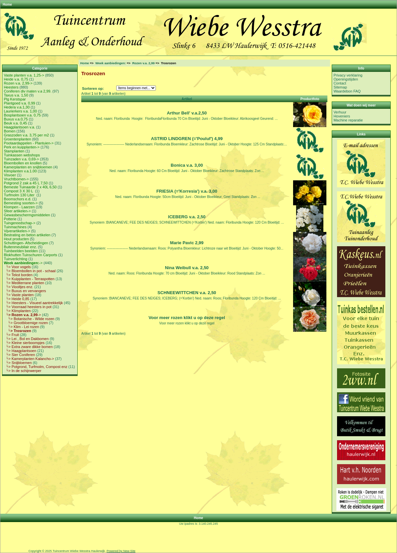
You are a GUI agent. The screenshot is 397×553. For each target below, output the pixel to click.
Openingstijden (345, 79)
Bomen (9, 131)
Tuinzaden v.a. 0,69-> (21, 159)
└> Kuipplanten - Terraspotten (29, 279)
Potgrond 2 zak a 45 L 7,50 (26, 183)
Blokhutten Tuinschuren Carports (30, 255)
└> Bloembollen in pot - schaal (29, 271)
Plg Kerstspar (15, 99)
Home (7, 4)
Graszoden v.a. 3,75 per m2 (26, 135)
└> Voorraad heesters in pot (27, 307)
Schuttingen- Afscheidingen (26, 243)
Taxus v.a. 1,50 (16, 95)
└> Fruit (11, 335)
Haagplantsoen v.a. (19, 127)
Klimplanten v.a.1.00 (20, 171)
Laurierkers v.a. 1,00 (20, 111)
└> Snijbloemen (18, 363)
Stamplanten (14, 151)
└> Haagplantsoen (20, 351)
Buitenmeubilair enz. (20, 247)
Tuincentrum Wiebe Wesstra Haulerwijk (79, 551)
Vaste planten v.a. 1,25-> (24, 75)
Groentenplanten (17, 139)
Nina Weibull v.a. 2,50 (186, 267)
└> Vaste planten (19, 295)
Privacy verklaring (347, 75)
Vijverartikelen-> (17, 231)
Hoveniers (341, 116)
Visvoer (10, 175)
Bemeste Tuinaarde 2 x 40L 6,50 (30, 187)
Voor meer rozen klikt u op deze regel (187, 317)
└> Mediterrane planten (24, 283)
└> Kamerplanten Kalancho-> (29, 359)
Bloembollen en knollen (23, 163)
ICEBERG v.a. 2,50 (186, 216)
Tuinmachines (15, 227)
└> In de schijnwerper (22, 371)
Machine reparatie (348, 120)
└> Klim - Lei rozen (21, 327)
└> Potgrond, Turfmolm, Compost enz (35, 367)
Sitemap (340, 87)
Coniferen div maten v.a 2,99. (27, 91)
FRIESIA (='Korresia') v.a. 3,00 (186, 191)
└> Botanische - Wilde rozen (29, 319)
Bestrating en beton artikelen (27, 235)
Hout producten (16, 239)
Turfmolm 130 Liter (19, 195)
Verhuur (339, 112)
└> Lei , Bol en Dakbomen (26, 339)
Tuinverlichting (15, 259)
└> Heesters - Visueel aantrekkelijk (33, 303)
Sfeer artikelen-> (17, 211)
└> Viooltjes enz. (18, 287)
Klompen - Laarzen (19, 207)
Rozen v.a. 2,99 (143, 63)
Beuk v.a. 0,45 (15, 123)
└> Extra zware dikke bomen (28, 347)
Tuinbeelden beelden (21, 251)
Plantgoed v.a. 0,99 (19, 103)
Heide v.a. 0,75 (16, 79)
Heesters (11, 87)
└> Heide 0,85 (16, 299)
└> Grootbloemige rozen (26, 323)
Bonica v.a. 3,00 (187, 165)
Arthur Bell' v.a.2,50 (187, 112)
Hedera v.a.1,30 (16, 107)
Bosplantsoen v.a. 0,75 (22, 115)
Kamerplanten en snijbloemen (28, 167)
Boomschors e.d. (17, 199)
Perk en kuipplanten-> (21, 147)
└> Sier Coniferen (19, 355)
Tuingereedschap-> (19, 223)
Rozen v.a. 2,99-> (18, 83)
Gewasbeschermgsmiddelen (27, 215)
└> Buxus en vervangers (25, 291)
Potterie (10, 219)
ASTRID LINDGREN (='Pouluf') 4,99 (186, 138)
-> (23, 263)
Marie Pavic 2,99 (186, 242)
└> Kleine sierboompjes (24, 343)
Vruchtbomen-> (16, 179)
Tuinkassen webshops (22, 155)
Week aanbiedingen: (110, 63)
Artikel (187, 99)
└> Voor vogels (17, 267)
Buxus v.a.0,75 (16, 119)
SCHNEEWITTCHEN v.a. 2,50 (187, 292)
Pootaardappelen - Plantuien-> (29, 143)
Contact (339, 83)
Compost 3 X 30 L (19, 191)
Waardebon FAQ (347, 91)
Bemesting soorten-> (21, 203)
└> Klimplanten (17, 311)
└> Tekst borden (18, 275)
